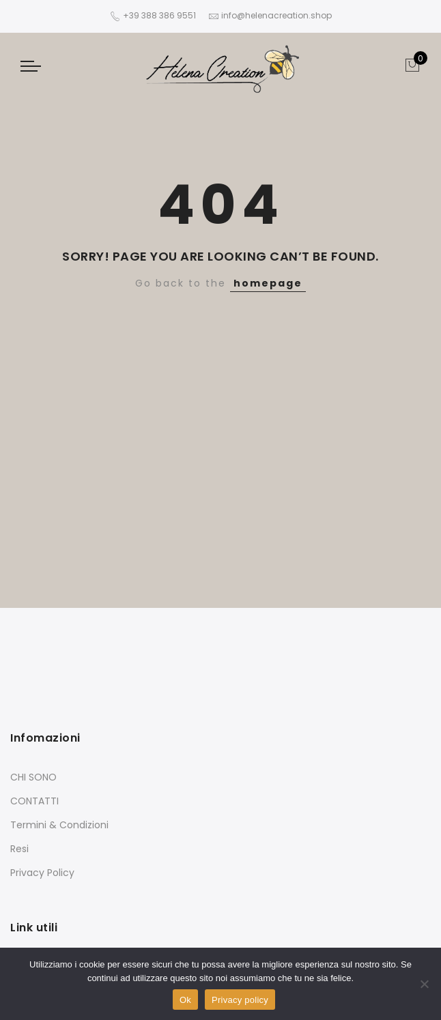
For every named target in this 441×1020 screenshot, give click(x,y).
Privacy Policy (42, 872)
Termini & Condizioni (59, 825)
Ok (185, 1000)
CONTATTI (34, 801)
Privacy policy (240, 1000)
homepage (267, 283)
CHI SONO (33, 777)
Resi (19, 849)
